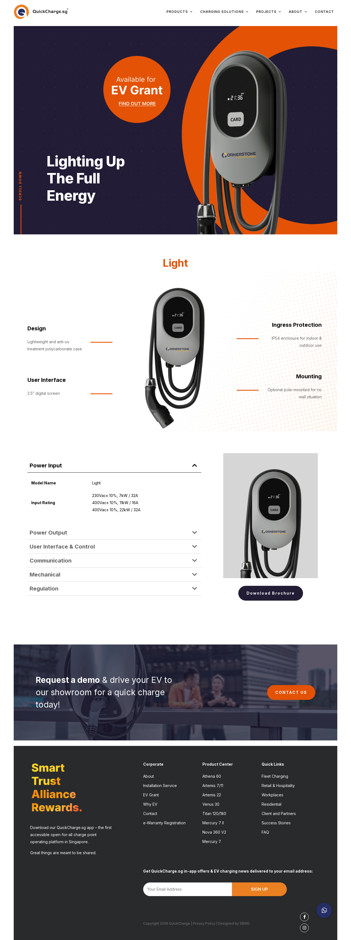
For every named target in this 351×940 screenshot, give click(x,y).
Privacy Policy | (205, 923)
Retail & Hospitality (278, 785)
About (298, 11)
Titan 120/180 (214, 813)
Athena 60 (211, 776)
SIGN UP (259, 889)
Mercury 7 (211, 841)
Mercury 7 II (213, 822)
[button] (114, 466)
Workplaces (272, 795)
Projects (269, 11)
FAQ (265, 832)
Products (179, 11)
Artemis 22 (211, 795)
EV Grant (151, 795)
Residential (271, 804)
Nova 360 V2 (214, 832)
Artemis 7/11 (212, 785)
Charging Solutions (224, 11)
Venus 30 (210, 804)
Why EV (150, 804)
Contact (324, 12)
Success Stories (276, 822)
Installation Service (160, 785)
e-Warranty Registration (164, 822)
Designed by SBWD (234, 923)
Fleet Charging (275, 776)
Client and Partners (279, 813)
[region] (175, 130)
